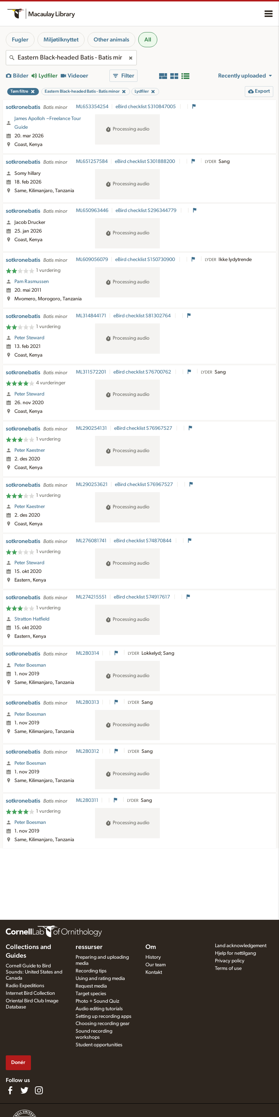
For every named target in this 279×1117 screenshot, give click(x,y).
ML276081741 (91, 540)
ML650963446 (92, 210)
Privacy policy (229, 960)
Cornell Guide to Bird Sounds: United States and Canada (34, 972)
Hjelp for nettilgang (235, 953)
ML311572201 (91, 372)
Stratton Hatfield (31, 619)
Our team (155, 964)
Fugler (20, 40)
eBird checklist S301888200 (145, 161)
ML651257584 (92, 161)
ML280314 (87, 653)
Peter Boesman (30, 665)
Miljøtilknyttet (61, 40)
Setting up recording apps (103, 1016)
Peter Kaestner (29, 450)
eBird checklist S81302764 (142, 315)
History (153, 957)
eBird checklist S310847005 (146, 106)
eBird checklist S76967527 (143, 428)
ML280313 (87, 702)
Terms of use (228, 968)
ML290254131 (91, 428)
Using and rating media (100, 978)
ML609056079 (92, 259)
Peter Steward (29, 337)
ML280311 (87, 800)
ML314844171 (91, 315)
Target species (91, 993)
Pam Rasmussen (31, 281)
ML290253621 (92, 484)
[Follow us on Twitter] (24, 1090)
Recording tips (91, 970)
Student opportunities (99, 1044)
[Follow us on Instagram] (39, 1090)
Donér (18, 1062)
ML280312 (87, 751)
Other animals (111, 40)
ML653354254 (92, 106)
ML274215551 (91, 597)
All (147, 40)
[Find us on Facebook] (10, 1090)
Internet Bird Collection (30, 993)
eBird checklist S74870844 (143, 540)
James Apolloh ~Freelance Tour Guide (47, 123)
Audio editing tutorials (99, 1008)
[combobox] (71, 57)
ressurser (89, 947)
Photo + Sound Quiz (97, 1001)
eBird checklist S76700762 (142, 372)
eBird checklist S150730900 (145, 259)
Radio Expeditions (25, 985)
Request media (91, 986)
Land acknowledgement (240, 945)
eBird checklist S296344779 (146, 210)
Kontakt (153, 972)
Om (150, 947)
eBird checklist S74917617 (142, 597)
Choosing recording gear (103, 1023)
